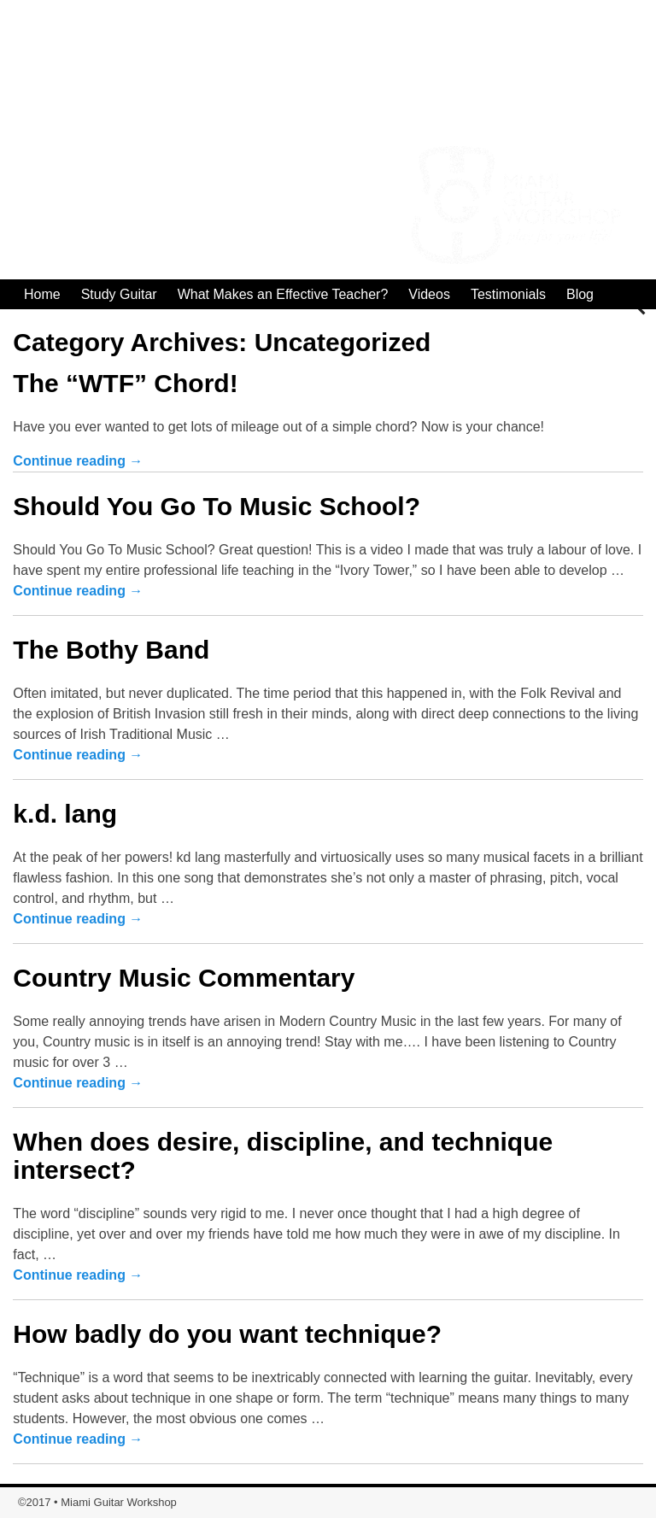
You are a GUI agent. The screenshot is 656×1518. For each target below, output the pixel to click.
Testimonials (508, 294)
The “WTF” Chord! (125, 383)
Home (42, 294)
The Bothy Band (111, 650)
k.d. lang (65, 814)
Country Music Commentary (183, 978)
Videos (429, 294)
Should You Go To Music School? (216, 506)
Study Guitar (119, 294)
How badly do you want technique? (227, 1334)
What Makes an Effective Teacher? (283, 294)
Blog (580, 294)
